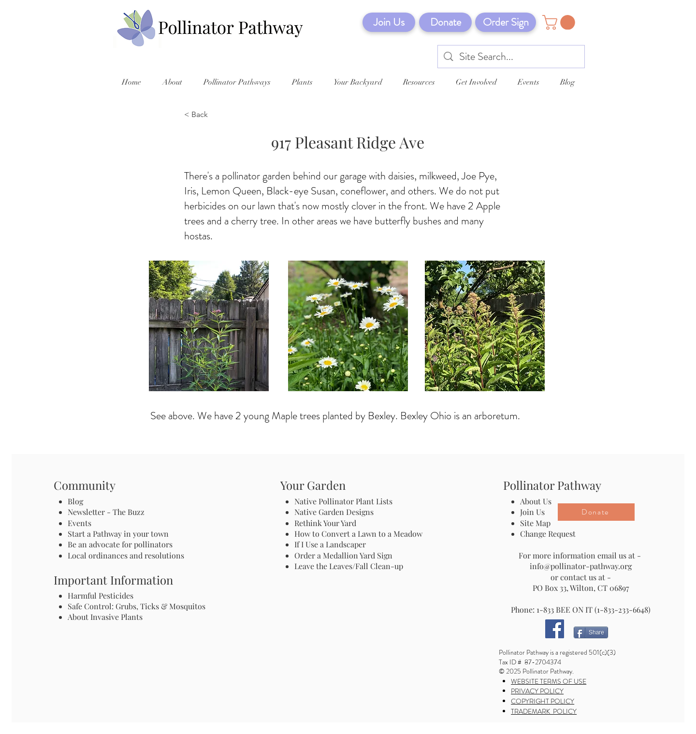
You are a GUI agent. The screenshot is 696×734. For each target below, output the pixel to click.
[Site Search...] (511, 56)
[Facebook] (554, 628)
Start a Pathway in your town (118, 533)
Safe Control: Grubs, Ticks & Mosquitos (136, 606)
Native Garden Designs (334, 512)
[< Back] (216, 115)
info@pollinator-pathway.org (581, 566)
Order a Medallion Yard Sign (343, 555)
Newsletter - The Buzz (106, 512)
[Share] (591, 632)
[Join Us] (388, 22)
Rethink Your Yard (325, 523)
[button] (560, 22)
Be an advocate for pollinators (120, 544)
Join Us (532, 512)
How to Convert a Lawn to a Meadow (358, 533)
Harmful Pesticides (100, 595)
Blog (77, 501)
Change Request (548, 533)
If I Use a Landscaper (330, 544)
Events (79, 523)
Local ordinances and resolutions (126, 555)
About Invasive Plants (105, 617)
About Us (535, 501)
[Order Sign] (505, 22)
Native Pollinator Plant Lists (343, 501)
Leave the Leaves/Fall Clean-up (348, 566)
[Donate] (445, 22)
